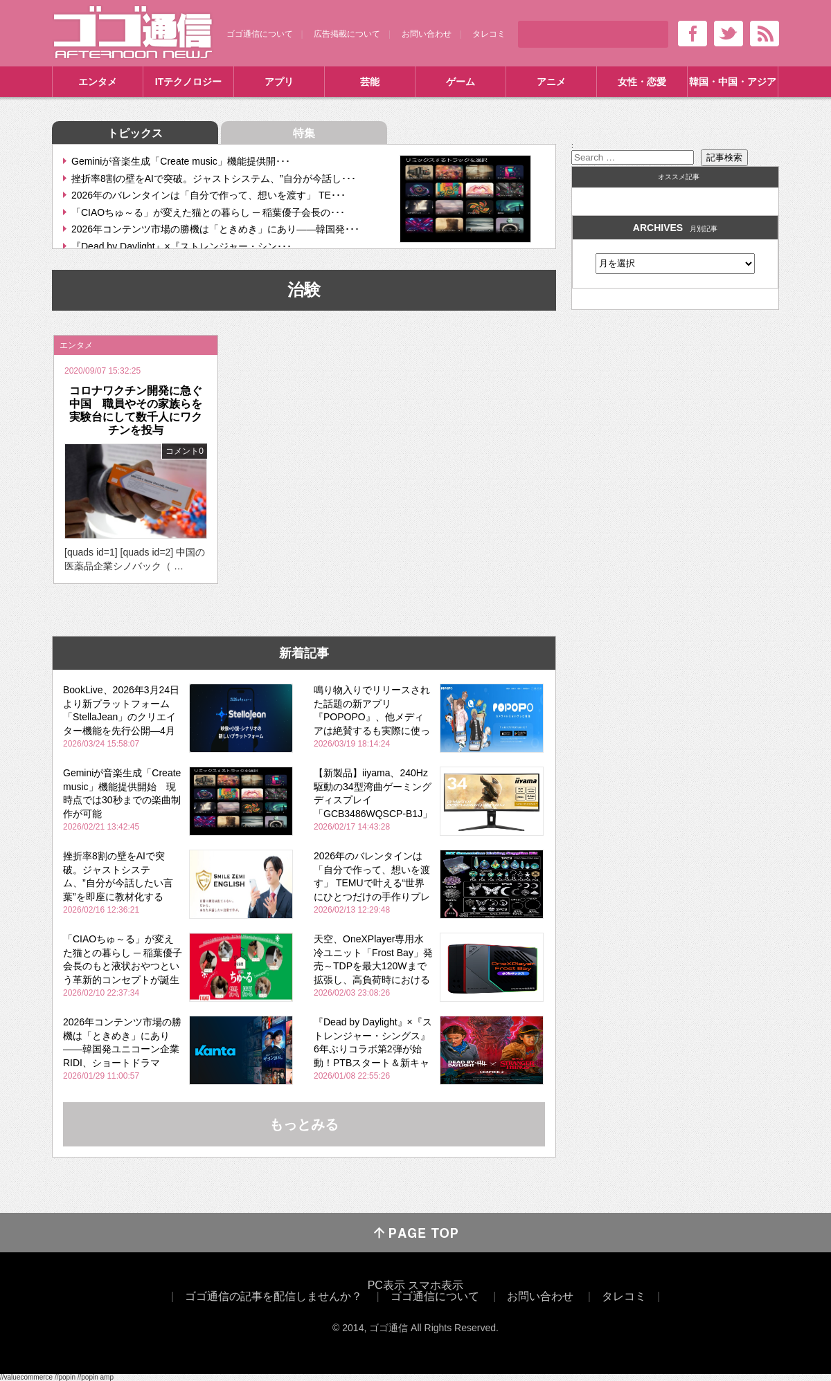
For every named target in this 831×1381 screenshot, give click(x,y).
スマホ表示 (435, 1285)
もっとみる (304, 1124)
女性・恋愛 (642, 81)
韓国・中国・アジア (732, 81)
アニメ (551, 81)
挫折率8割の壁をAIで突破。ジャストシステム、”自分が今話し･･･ (213, 178)
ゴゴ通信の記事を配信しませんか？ (273, 1296)
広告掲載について (347, 34)
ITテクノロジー (188, 81)
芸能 (369, 81)
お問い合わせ (427, 34)
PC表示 (386, 1285)
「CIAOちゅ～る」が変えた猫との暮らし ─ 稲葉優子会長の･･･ (208, 212)
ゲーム (460, 81)
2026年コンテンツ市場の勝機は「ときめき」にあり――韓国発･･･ (215, 229)
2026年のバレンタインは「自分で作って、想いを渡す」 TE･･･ (208, 195)
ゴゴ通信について (259, 34)
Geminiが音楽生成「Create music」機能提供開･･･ (180, 161)
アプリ (279, 81)
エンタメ (97, 81)
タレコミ (489, 34)
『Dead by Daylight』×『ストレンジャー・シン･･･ (181, 246)
